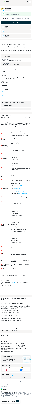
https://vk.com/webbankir (21, 190)
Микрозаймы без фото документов (8, 341)
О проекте (3, 381)
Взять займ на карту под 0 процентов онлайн (21, 346)
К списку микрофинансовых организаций (10, 4)
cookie (8, 400)
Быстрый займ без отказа (6, 346)
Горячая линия (27, 18)
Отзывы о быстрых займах (21, 341)
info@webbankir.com (18, 188)
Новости (9, 18)
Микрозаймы (8, 330)
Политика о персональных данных (8, 290)
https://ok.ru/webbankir (22, 193)
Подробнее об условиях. (8, 398)
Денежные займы (4, 339)
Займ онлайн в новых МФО (21, 339)
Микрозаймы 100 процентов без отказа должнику (7, 349)
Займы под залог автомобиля (21, 348)
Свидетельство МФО (6, 287)
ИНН (2, 288)
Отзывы (13, 18)
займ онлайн (14, 282)
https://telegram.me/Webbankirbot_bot (23, 191)
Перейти (3, 95)
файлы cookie (13, 396)
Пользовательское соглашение (7, 382)
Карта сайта (9, 384)
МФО (12, 330)
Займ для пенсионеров (20, 343)
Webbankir (17, 330)
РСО (2, 293)
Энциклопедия (4, 384)
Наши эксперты (16, 384)
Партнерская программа (15, 381)
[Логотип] (16, 389)
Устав (3, 291)
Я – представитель (27, 4)
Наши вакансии (23, 384)
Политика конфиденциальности (20, 382)
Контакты (7, 381)
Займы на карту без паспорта (7, 351)
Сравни (2, 330)
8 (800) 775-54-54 (18, 185)
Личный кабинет (19, 18)
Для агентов (22, 381)
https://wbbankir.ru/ (5, 87)
